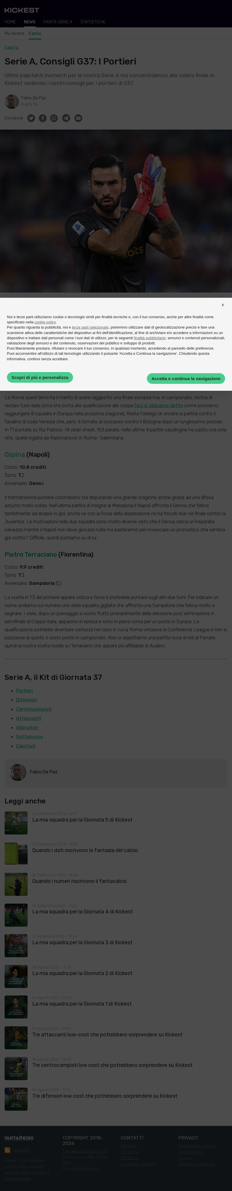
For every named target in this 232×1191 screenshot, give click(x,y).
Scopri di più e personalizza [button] (39, 377)
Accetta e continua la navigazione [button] (186, 378)
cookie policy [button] (44, 322)
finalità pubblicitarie (150, 338)
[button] (223, 310)
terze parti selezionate (90, 327)
